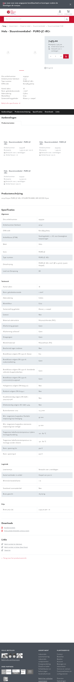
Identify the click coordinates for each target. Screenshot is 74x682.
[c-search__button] (66, 19)
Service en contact (63, 669)
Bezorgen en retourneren (61, 665)
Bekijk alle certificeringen (10, 660)
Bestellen (60, 657)
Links (58, 112)
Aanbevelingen (6, 112)
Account (60, 661)
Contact (60, 654)
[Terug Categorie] (4, 26)
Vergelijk (50, 68)
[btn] (70, 4)
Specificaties (37, 112)
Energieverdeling (44, 664)
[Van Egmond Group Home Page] (11, 12)
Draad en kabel (43, 666)
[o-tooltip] (56, 56)
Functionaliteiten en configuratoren (64, 673)
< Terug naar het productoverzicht (13, 558)
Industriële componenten (43, 660)
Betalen (60, 659)
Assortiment (43, 650)
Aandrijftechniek (44, 674)
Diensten (60, 678)
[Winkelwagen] (68, 12)
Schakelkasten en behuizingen (44, 670)
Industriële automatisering (43, 656)
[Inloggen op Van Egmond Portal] (60, 12)
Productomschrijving (22, 112)
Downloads (49, 112)
